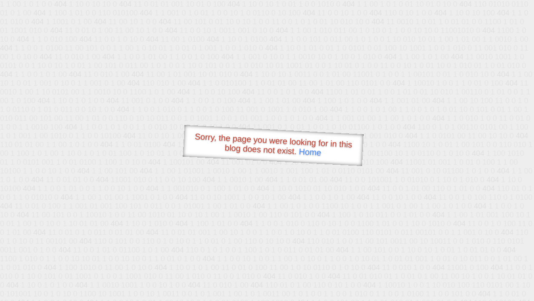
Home (310, 152)
